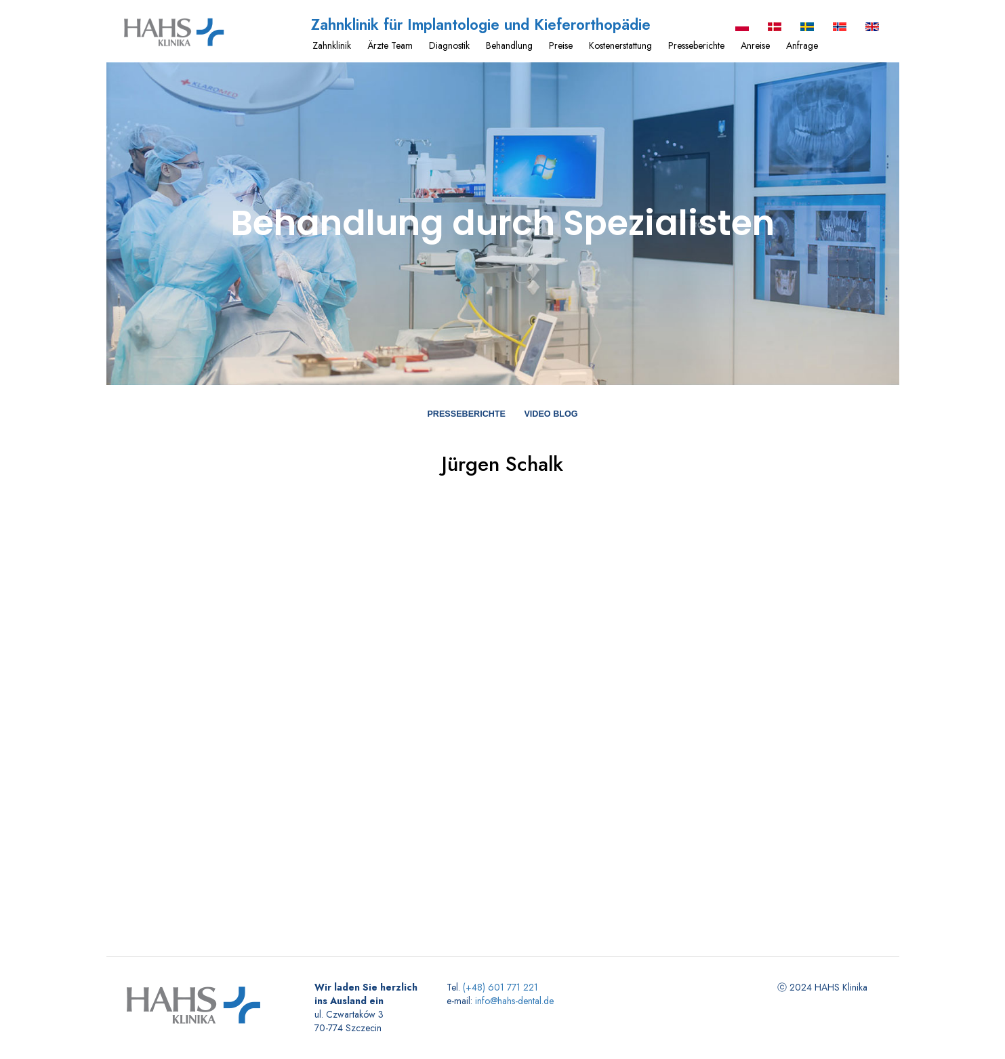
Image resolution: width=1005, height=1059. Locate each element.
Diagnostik (449, 45)
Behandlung (509, 45)
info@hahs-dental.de (514, 1001)
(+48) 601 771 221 (500, 987)
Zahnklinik (331, 45)
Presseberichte (696, 45)
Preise (561, 45)
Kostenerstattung (620, 45)
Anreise (755, 45)
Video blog (550, 414)
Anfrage (802, 45)
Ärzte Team (390, 45)
